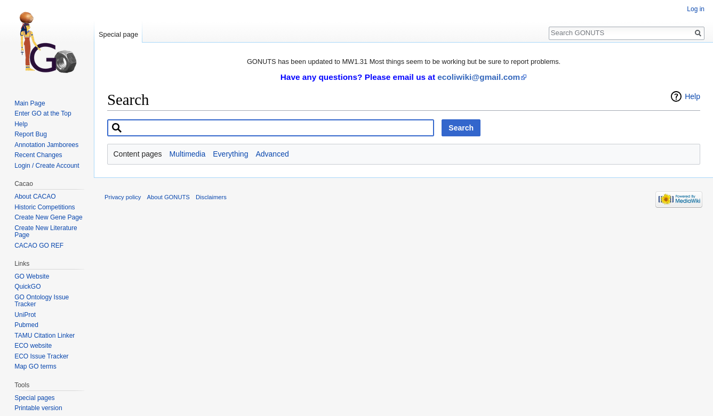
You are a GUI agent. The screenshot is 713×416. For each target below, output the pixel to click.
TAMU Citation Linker (44, 335)
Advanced (272, 154)
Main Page (29, 103)
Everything (230, 154)
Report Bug (30, 134)
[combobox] (270, 127)
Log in (695, 9)
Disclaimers (211, 197)
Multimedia (188, 154)
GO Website (31, 276)
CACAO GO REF (38, 245)
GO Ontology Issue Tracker (41, 300)
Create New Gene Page (48, 217)
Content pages (138, 154)
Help (692, 96)
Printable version (38, 408)
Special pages (34, 398)
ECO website (33, 345)
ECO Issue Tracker (41, 356)
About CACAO (34, 196)
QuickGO (27, 286)
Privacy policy (123, 197)
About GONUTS (168, 197)
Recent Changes (38, 155)
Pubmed (26, 325)
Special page (118, 34)
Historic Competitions (44, 207)
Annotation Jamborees (46, 145)
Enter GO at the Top (42, 113)
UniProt (25, 315)
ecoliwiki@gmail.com (478, 76)
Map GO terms (35, 366)
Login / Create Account (46, 165)
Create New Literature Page (45, 231)
